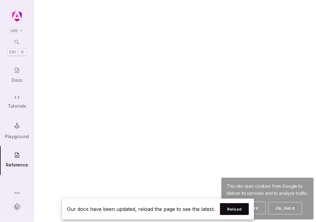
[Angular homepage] (17, 16)
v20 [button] (16, 30)
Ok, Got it (285, 208)
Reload (234, 209)
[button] (17, 193)
